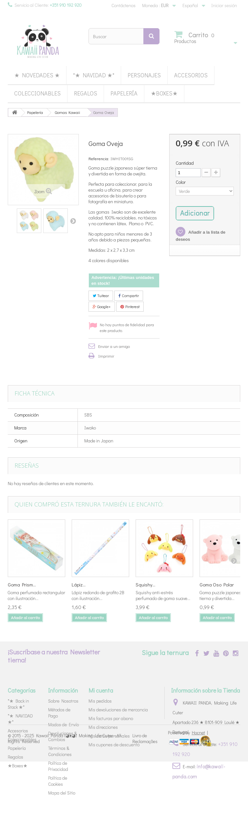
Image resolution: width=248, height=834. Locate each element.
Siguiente (73, 220)
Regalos (85, 93)
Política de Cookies (57, 781)
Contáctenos (123, 5)
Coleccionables (37, 93)
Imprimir (106, 356)
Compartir (129, 295)
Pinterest (130, 306)
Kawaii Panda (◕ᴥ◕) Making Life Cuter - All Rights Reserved (64, 811)
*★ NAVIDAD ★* (93, 75)
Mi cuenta (100, 690)
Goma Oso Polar (217, 584)
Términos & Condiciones (60, 751)
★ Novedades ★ (37, 75)
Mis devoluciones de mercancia (118, 709)
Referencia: (98, 158)
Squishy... (145, 584)
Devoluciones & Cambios (62, 736)
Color (181, 182)
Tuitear (101, 295)
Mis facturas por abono (110, 718)
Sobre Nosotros (63, 701)
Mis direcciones (103, 727)
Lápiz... (79, 584)
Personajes (144, 75)
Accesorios (191, 75)
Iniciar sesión (224, 5)
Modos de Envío (63, 724)
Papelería (124, 93)
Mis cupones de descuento (114, 744)
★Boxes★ (164, 93)
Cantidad (185, 163)
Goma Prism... (22, 584)
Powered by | (188, 805)
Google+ (102, 306)
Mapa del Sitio (61, 793)
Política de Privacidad (58, 766)
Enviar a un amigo (114, 346)
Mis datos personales (109, 736)
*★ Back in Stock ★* (18, 704)
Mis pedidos (100, 701)
